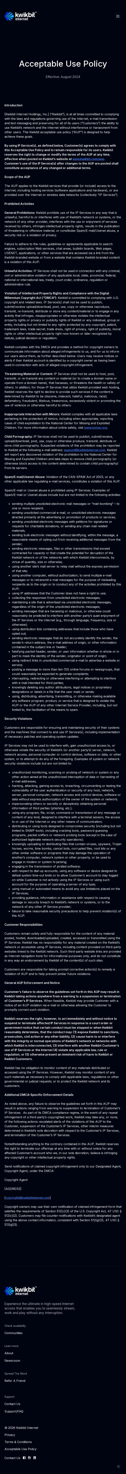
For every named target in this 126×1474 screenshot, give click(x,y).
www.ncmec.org (95, 427)
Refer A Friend (14, 1381)
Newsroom (12, 1360)
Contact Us (12, 1404)
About (8, 1353)
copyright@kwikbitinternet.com (28, 1198)
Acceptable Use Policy (20, 1449)
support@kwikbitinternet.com (84, 450)
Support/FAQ (13, 1411)
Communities (13, 1333)
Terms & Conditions (18, 1442)
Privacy (9, 1435)
